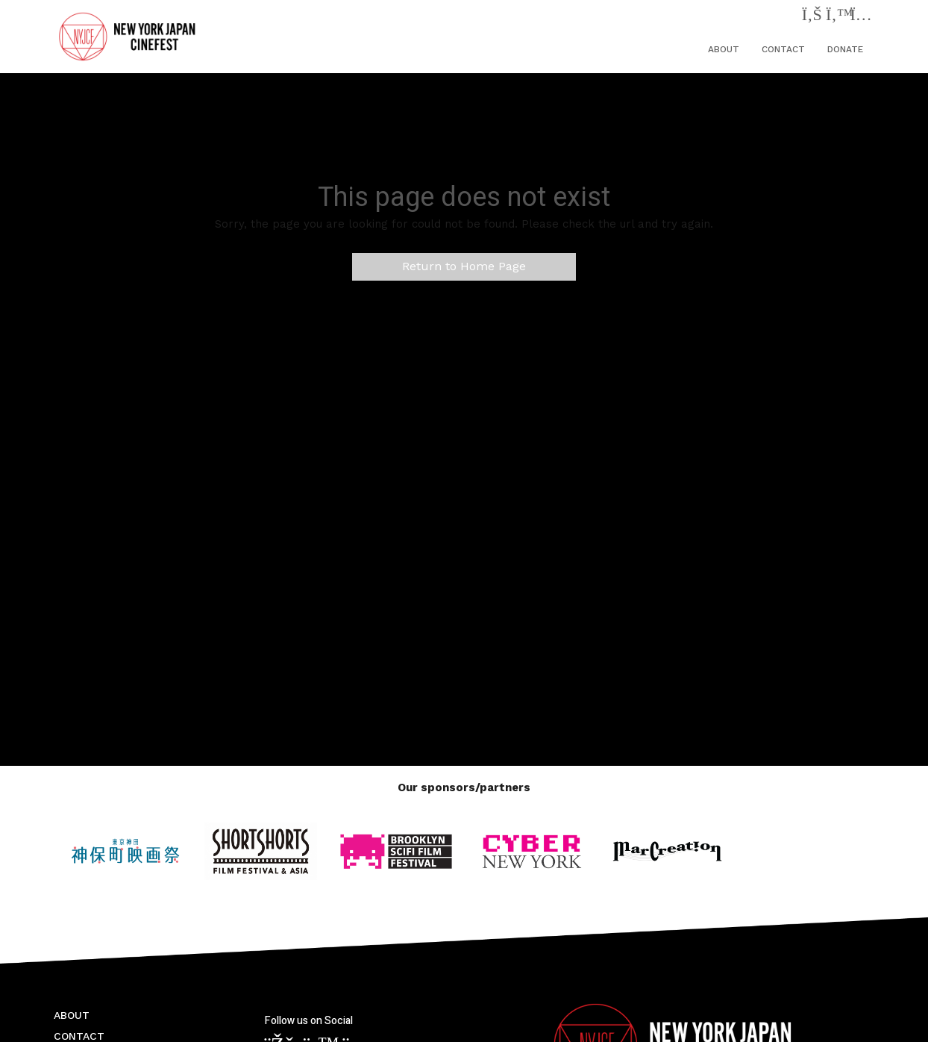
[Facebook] (812, 17)
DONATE (845, 49)
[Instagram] (860, 17)
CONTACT (783, 49)
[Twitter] (836, 17)
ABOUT (723, 49)
